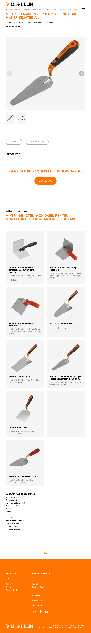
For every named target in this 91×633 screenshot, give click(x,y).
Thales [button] (8, 587)
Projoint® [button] (9, 584)
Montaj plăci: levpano (13, 497)
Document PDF (37, 141)
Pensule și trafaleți (12, 526)
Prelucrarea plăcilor (13, 506)
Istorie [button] (34, 581)
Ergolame (9, 517)
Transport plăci (11, 500)
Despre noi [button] (36, 577)
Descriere (13, 154)
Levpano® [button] (9, 577)
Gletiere (8, 511)
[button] (81, 73)
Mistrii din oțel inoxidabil (15, 520)
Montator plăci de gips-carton (20, 494)
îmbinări (9, 508)
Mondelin (19, 4)
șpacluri (8, 514)
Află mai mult (45, 180)
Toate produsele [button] (12, 590)
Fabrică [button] (35, 584)
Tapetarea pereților (13, 529)
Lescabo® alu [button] (11, 581)
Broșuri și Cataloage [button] (39, 587)
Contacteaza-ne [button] (38, 600)
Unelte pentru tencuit (13, 523)
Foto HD (14, 141)
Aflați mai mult (13, 26)
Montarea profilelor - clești (15, 503)
